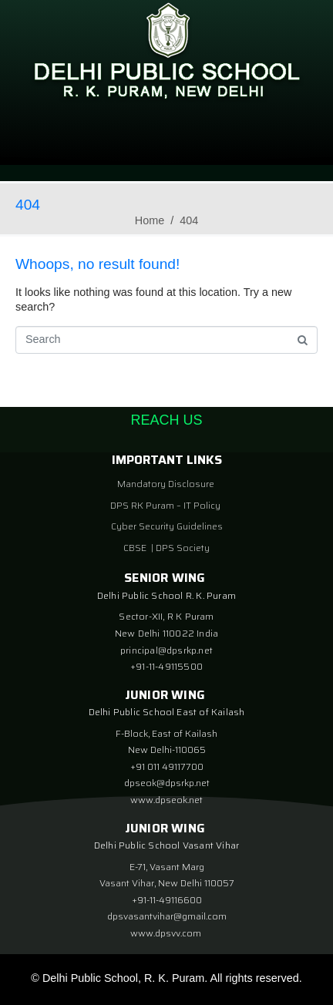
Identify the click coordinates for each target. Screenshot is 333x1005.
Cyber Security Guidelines (167, 526)
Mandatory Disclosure (165, 483)
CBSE (136, 547)
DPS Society (183, 547)
